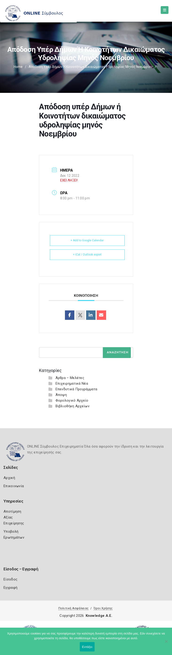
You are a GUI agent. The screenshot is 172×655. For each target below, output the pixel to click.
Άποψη (61, 395)
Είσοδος (10, 579)
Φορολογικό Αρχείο (72, 400)
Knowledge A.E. (99, 616)
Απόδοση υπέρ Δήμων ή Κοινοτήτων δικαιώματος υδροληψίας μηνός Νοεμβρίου (90, 67)
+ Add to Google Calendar (87, 240)
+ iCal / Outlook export (87, 254)
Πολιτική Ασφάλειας (73, 608)
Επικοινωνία (14, 486)
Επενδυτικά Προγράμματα (76, 389)
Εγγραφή (10, 587)
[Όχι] (166, 643)
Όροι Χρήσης (103, 608)
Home (18, 67)
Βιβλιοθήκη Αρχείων (72, 406)
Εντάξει (87, 647)
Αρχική (9, 478)
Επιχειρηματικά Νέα (72, 383)
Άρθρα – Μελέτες (70, 378)
